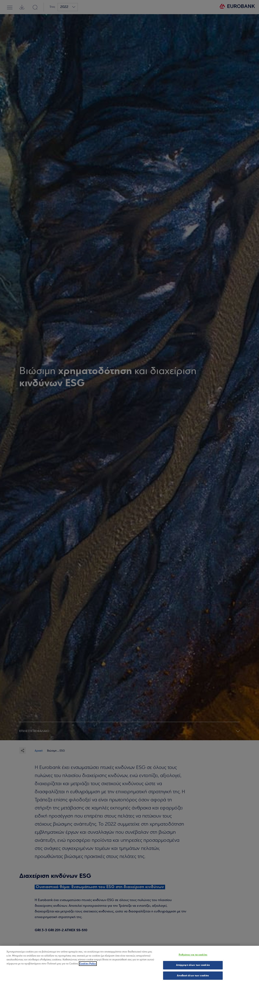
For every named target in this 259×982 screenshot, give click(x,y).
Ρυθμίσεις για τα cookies (193, 955)
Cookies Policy (88, 964)
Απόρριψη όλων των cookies (193, 966)
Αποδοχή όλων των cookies (193, 976)
